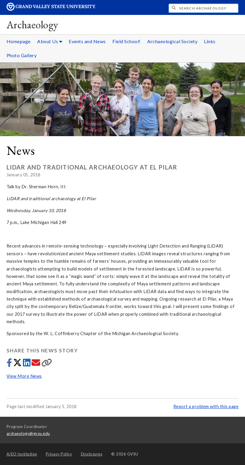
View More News (24, 376)
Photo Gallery (22, 55)
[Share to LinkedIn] (27, 364)
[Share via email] (36, 364)
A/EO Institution (22, 454)
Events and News (87, 41)
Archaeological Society (172, 41)
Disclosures (92, 454)
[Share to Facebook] (10, 364)
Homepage (19, 41)
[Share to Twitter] (18, 364)
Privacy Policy (59, 454)
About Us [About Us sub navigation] (49, 41)
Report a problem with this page (206, 406)
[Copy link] (46, 364)
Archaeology (32, 24)
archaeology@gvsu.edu (28, 433)
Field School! (126, 41)
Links (210, 41)
